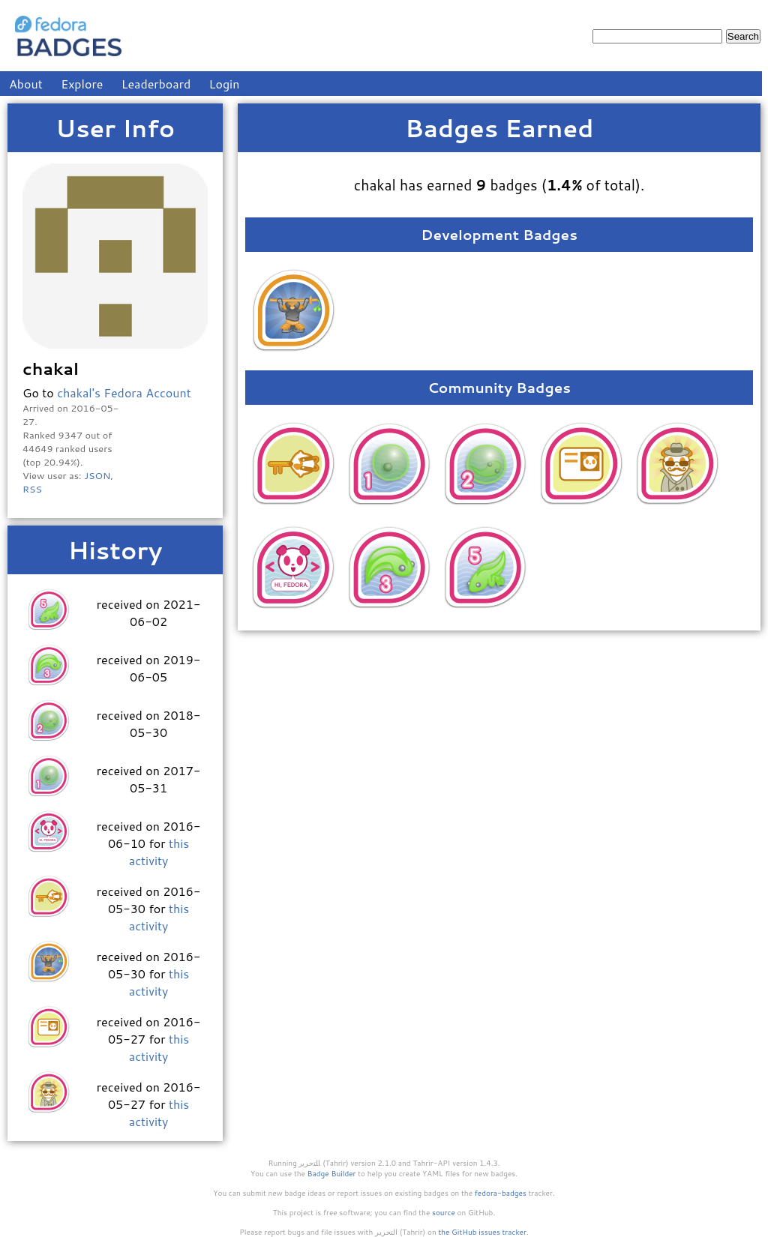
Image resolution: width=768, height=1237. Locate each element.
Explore (82, 83)
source (443, 1212)
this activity (159, 851)
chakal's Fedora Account (124, 392)
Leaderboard (156, 83)
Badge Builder (332, 1173)
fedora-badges (500, 1193)
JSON (97, 475)
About (26, 83)
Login (224, 83)
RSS (32, 489)
